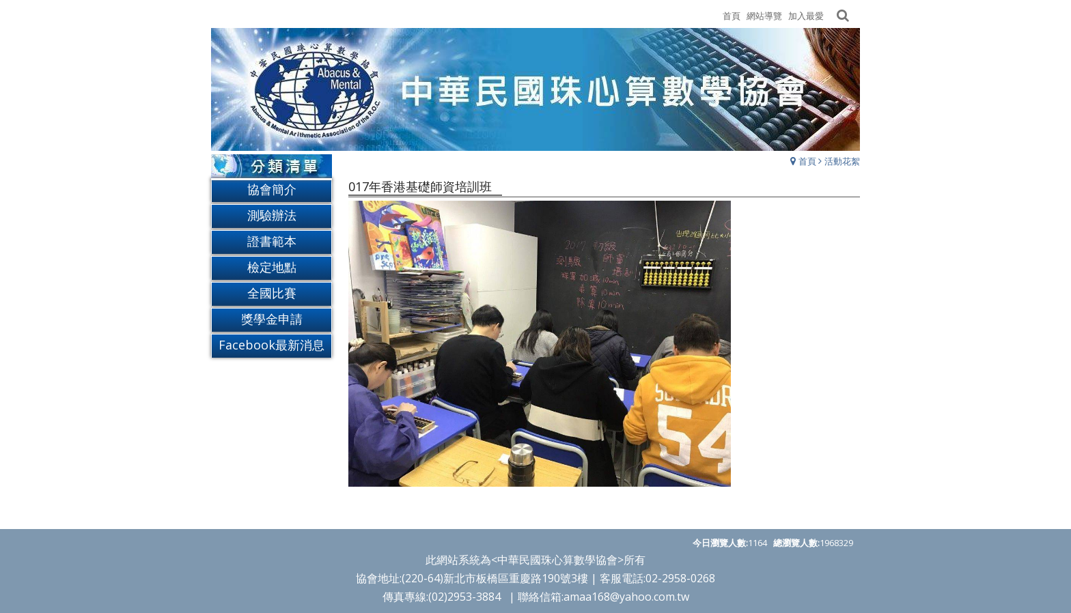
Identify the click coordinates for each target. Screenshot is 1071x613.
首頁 (807, 161)
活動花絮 (842, 161)
